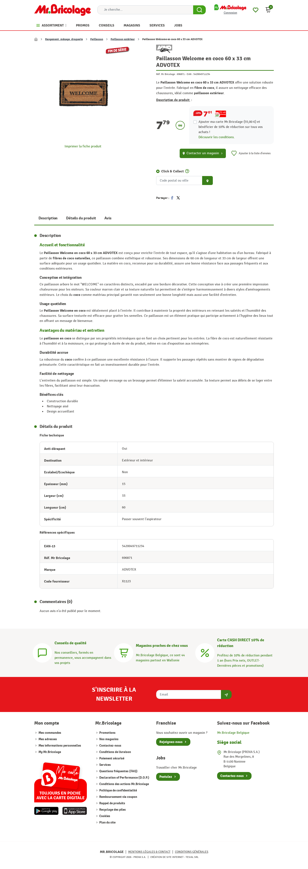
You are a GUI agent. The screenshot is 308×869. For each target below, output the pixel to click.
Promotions (107, 733)
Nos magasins (108, 739)
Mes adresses (47, 739)
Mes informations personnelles (59, 746)
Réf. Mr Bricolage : (166, 74)
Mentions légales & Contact (149, 852)
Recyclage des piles (112, 810)
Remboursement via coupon (118, 797)
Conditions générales (191, 852)
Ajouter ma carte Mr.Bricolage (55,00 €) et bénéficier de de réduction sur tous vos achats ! (230, 127)
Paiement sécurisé (111, 758)
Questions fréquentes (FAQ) (118, 771)
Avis (107, 218)
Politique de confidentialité (118, 790)
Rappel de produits (112, 803)
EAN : (190, 74)
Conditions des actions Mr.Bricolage (124, 784)
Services (105, 765)
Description (48, 218)
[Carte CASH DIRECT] (205, 652)
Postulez (165, 777)
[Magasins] (123, 652)
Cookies (104, 816)
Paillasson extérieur (123, 39)
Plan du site (107, 823)
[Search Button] (199, 9)
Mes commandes (49, 733)
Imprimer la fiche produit (83, 146)
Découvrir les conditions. (216, 137)
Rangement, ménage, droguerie (64, 39)
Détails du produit (81, 218)
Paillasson (96, 39)
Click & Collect (172, 171)
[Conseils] (42, 652)
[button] (268, 9)
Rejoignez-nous (170, 742)
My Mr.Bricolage (49, 752)
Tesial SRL (192, 857)
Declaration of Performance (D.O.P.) (124, 778)
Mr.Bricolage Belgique (233, 733)
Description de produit (174, 100)
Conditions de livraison (115, 752)
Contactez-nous (110, 746)
